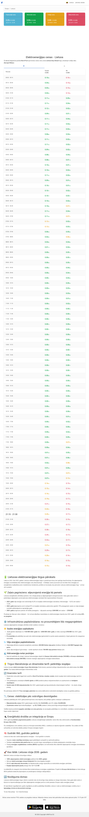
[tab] (24, 66)
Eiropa (7, 8)
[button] (86, 2)
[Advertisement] (44, 41)
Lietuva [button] (69, 2)
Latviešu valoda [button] (79, 2)
